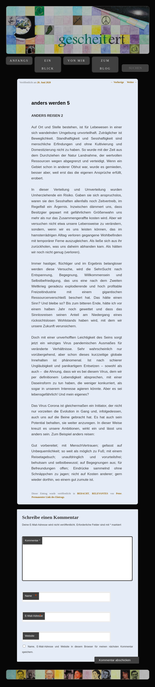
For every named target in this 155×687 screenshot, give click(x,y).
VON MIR (76, 60)
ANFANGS (19, 60)
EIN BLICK (48, 64)
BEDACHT (83, 493)
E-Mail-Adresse (34, 616)
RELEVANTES (100, 493)
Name (31, 596)
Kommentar (32, 540)
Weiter (132, 82)
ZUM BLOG (105, 64)
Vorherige (117, 82)
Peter (118, 493)
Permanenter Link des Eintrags (48, 497)
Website (29, 635)
